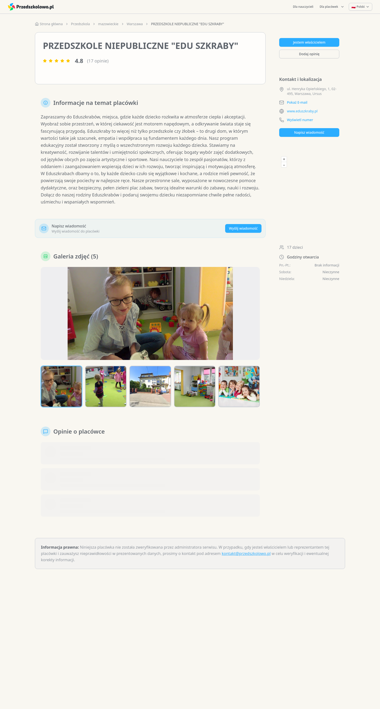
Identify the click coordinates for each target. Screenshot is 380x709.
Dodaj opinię (309, 54)
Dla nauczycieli (303, 7)
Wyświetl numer (300, 119)
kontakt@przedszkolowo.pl (246, 553)
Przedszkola (80, 24)
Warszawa (135, 24)
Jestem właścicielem (309, 42)
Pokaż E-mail (297, 102)
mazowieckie (108, 24)
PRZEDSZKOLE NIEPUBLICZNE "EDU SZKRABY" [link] (187, 24)
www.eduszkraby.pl (302, 111)
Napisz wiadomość (309, 132)
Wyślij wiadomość (243, 228)
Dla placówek (332, 7)
